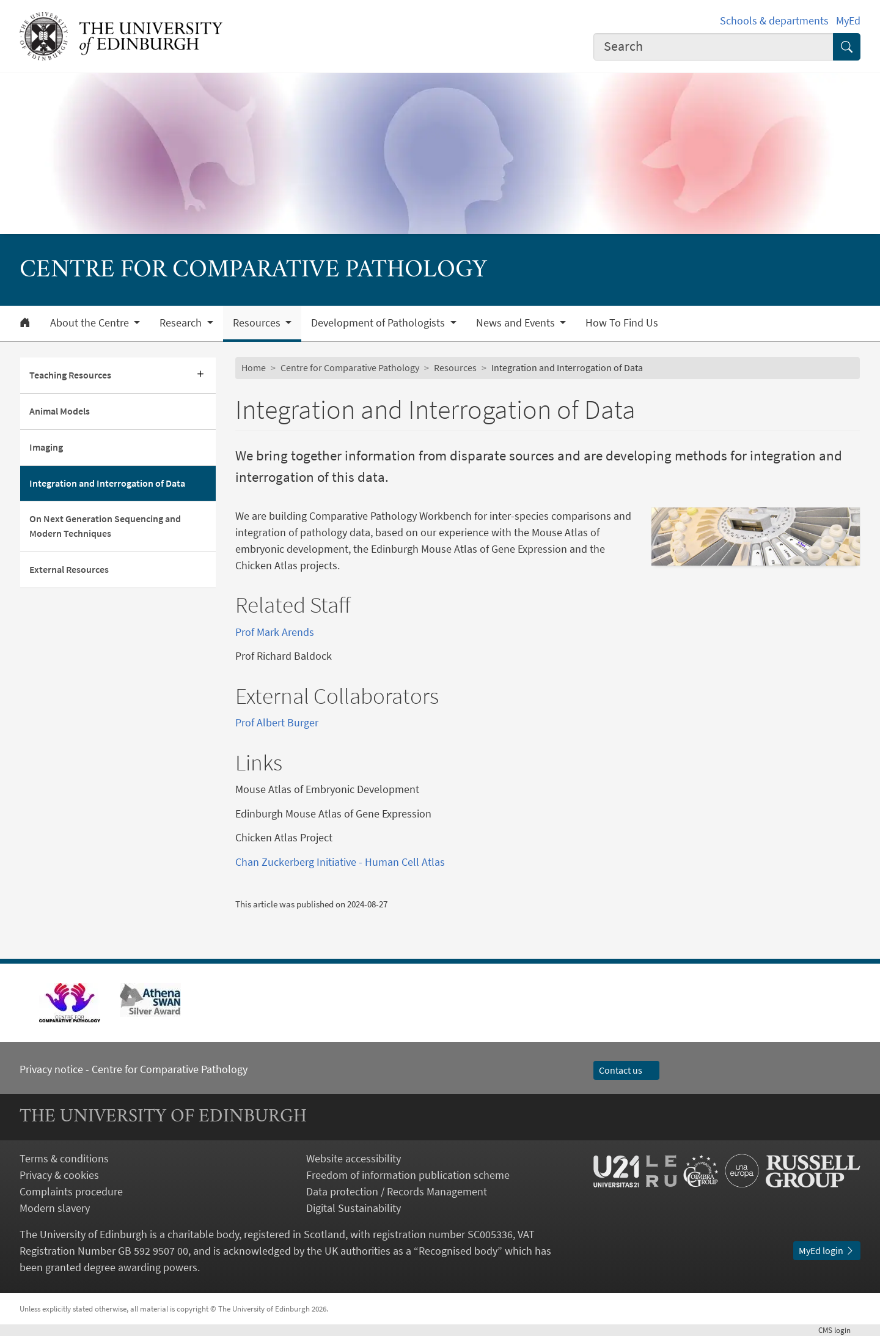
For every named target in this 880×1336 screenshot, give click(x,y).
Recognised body (458, 1251)
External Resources (69, 569)
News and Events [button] (516, 323)
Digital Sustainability (353, 1208)
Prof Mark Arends (274, 632)
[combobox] (713, 47)
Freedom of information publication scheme (408, 1175)
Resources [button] (258, 323)
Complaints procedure (71, 1191)
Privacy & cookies (59, 1175)
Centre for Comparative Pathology (349, 367)
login (839, 1330)
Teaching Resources (70, 375)
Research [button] (182, 323)
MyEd (848, 20)
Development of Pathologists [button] (379, 323)
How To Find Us (621, 323)
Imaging (46, 447)
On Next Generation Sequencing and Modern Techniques (105, 525)
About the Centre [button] (90, 323)
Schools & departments (774, 20)
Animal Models (59, 411)
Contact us (626, 1070)
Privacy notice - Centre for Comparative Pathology (134, 1069)
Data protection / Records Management (396, 1191)
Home (253, 367)
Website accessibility (353, 1158)
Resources (455, 367)
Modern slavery (55, 1208)
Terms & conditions (64, 1158)
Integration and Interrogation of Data (107, 483)
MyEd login (827, 1250)
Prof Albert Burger (276, 722)
